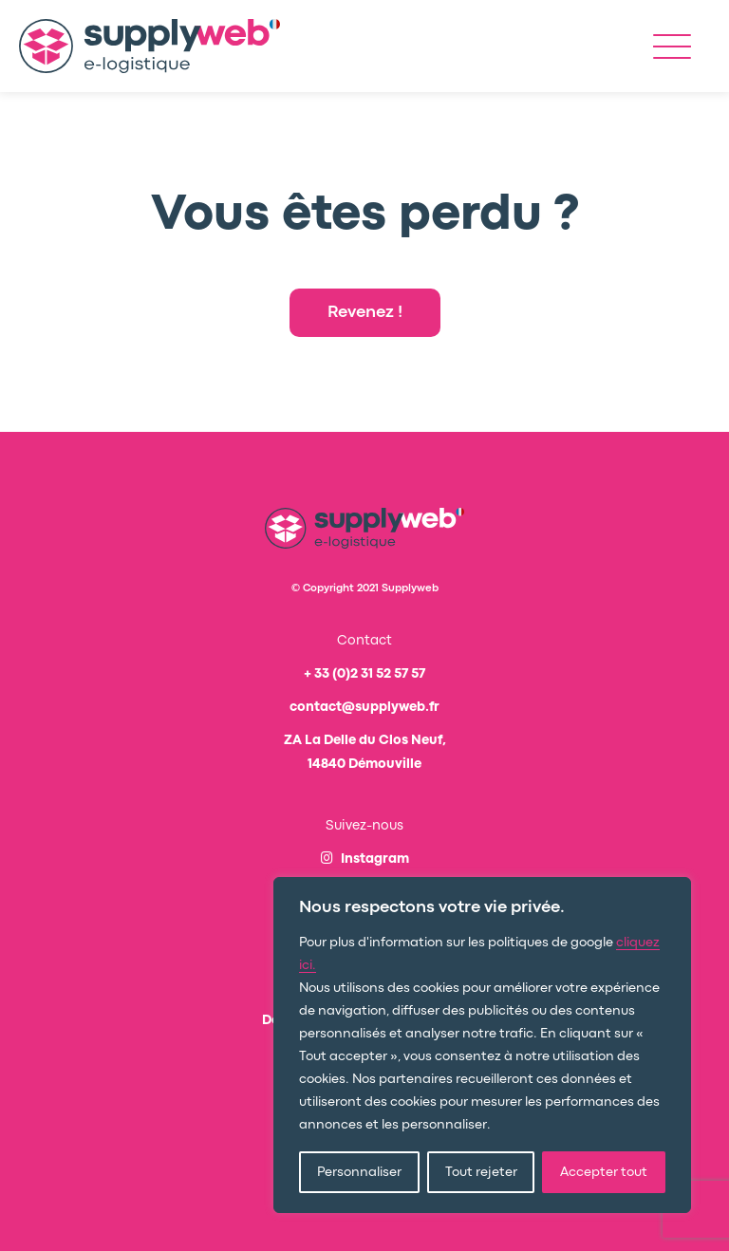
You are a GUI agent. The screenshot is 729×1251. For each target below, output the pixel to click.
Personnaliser (359, 1172)
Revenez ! (364, 313)
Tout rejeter (481, 1172)
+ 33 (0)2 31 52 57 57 (364, 674)
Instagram (365, 859)
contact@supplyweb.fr (364, 707)
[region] (482, 1045)
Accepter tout (603, 1172)
